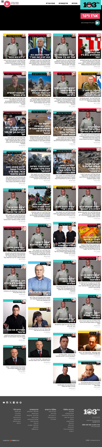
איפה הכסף (71, 425)
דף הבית (98, 12)
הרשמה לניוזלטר (17, 421)
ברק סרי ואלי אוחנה (69, 417)
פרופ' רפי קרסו (52, 411)
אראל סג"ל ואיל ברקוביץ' (68, 415)
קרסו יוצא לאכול (34, 421)
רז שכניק (71, 431)
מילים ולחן (35, 427)
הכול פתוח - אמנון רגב (33, 425)
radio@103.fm (96, 422)
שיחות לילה (53, 419)
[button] (74, 2)
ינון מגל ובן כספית (69, 413)
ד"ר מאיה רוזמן (52, 415)
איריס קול (71, 423)
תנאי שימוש (18, 411)
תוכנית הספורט (70, 421)
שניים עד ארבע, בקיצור (32, 419)
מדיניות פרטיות (17, 417)
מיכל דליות (53, 413)
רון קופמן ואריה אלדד (68, 429)
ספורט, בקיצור (34, 417)
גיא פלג (72, 419)
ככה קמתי (36, 423)
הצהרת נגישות (17, 419)
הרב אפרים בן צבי (52, 417)
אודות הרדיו (18, 413)
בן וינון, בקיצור (35, 413)
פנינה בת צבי (71, 427)
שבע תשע (71, 411)
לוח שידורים (18, 415)
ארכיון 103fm (35, 429)
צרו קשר (19, 423)
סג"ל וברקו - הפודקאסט (32, 415)
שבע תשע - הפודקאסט (32, 411)
